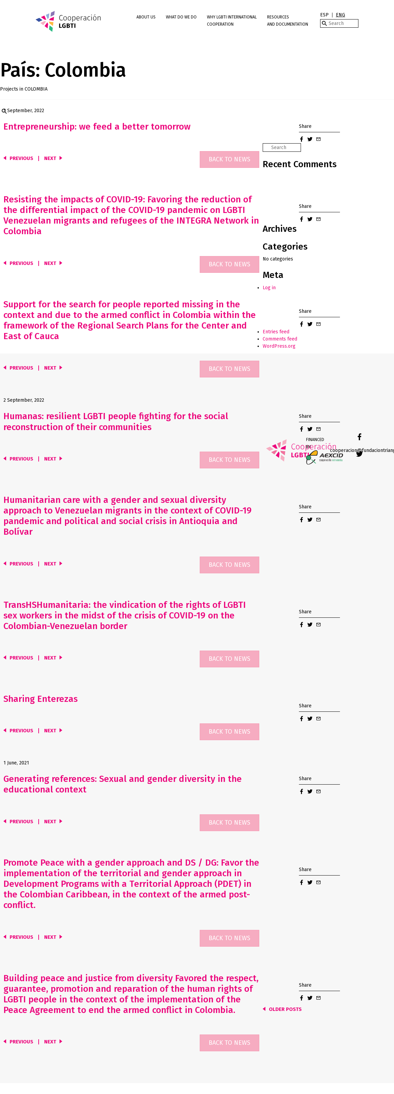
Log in (269, 288)
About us (146, 17)
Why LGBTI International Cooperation (232, 21)
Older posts (285, 1009)
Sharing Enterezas (40, 699)
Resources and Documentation (287, 21)
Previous (21, 158)
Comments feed (280, 339)
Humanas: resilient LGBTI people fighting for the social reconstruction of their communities (115, 421)
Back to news (229, 159)
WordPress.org (279, 346)
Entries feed (276, 332)
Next (50, 158)
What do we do (181, 17)
